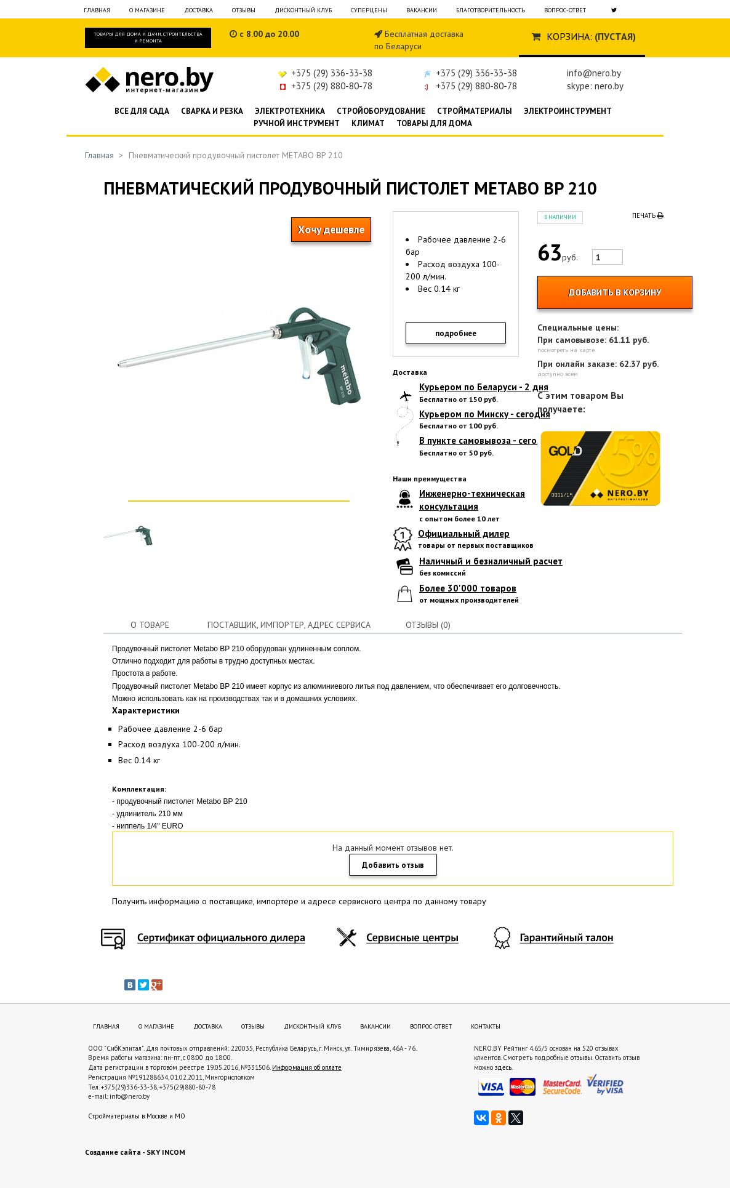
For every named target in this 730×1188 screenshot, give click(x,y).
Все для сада (141, 111)
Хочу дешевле (331, 229)
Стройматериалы (474, 111)
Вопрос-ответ (565, 10)
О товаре (149, 624)
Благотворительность (490, 10)
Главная (97, 10)
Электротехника (290, 111)
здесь (503, 1067)
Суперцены (369, 10)
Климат (368, 123)
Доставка (198, 10)
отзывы (581, 1057)
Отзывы (243, 10)
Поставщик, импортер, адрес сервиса (289, 624)
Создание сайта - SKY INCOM (135, 1152)
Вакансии (421, 10)
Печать (648, 215)
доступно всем (557, 374)
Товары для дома (434, 123)
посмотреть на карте (566, 350)
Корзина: (569, 36)
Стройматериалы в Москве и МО (136, 1116)
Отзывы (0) (428, 624)
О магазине (147, 10)
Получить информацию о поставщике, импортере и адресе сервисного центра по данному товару (299, 901)
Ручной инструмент (297, 123)
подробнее (455, 333)
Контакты (485, 1026)
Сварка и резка (212, 111)
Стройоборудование (381, 111)
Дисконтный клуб (303, 10)
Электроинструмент (568, 111)
